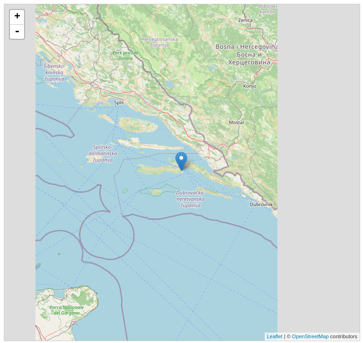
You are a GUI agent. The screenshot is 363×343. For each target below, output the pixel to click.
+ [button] (17, 17)
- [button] (17, 32)
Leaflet (275, 336)
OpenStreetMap (310, 336)
